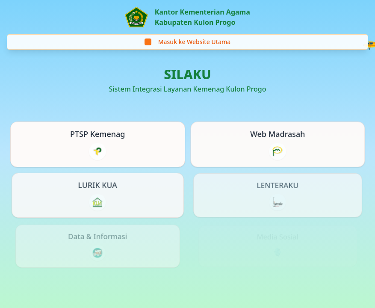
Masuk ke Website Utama (188, 42)
